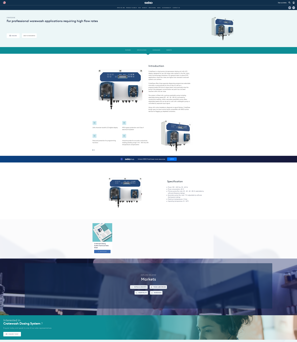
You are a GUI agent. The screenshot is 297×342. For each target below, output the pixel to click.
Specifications (141, 50)
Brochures (152, 7)
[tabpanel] (121, 133)
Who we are (121, 7)
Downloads (156, 50)
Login (172, 159)
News (159, 7)
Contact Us (176, 7)
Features (128, 50)
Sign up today (282, 2)
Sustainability (166, 7)
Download (102, 251)
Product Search (131, 7)
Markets (144, 7)
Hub (139, 7)
